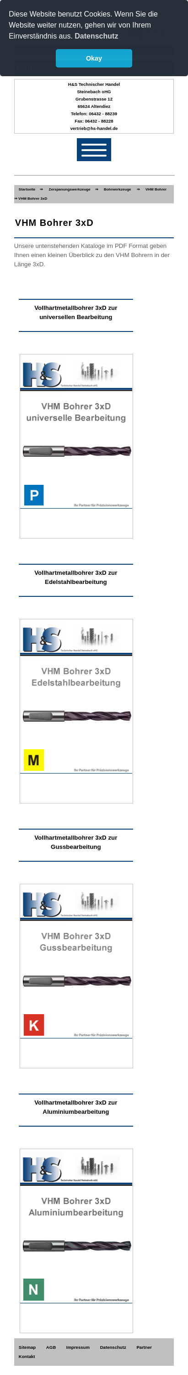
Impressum (78, 1347)
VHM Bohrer (156, 189)
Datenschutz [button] (96, 36)
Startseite (27, 189)
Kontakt (27, 1356)
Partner (144, 1347)
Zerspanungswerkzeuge (70, 189)
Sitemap (27, 1347)
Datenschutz (113, 1347)
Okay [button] (94, 58)
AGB (51, 1347)
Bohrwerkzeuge (117, 189)
